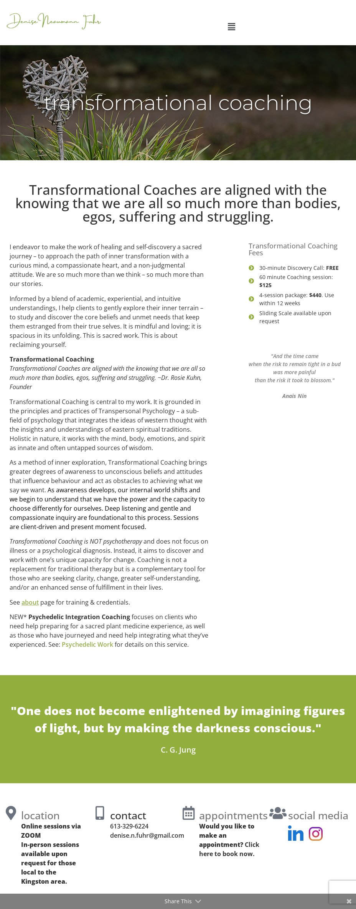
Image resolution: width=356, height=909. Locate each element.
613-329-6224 (129, 826)
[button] (231, 26)
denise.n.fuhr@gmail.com (147, 835)
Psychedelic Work (87, 644)
